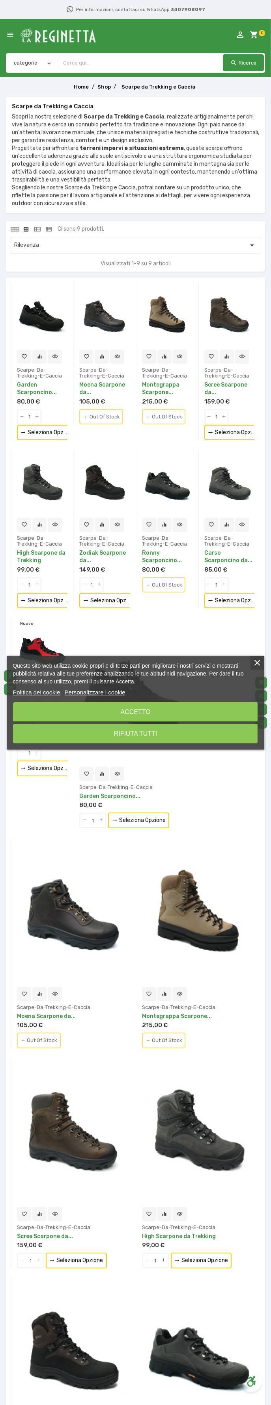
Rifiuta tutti (135, 733)
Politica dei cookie (36, 692)
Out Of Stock (103, 417)
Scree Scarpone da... (45, 1236)
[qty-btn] (21, 417)
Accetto (135, 712)
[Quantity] (29, 417)
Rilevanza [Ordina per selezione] (135, 245)
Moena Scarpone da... (46, 1016)
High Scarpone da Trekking (179, 1236)
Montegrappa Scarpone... (177, 1016)
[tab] (14, 229)
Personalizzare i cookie (94, 692)
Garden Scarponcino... (110, 796)
